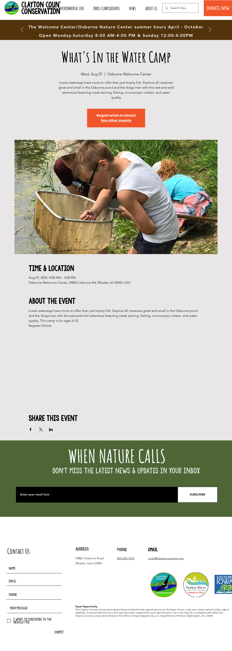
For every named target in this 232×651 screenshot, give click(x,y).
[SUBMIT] (59, 632)
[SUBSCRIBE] (197, 495)
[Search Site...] (180, 8)
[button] (66, 8)
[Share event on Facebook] (31, 429)
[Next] (210, 30)
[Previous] (22, 30)
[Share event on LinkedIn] (51, 429)
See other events (116, 120)
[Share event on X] (41, 429)
